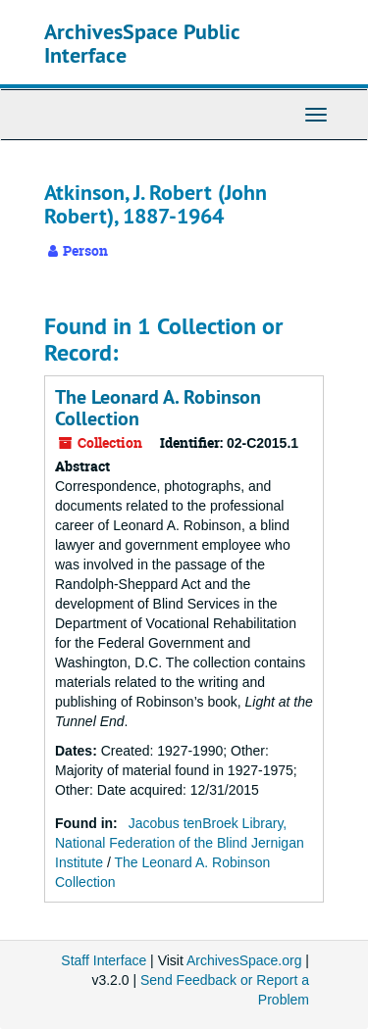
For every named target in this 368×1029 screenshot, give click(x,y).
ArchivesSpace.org (244, 960)
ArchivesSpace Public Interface (141, 43)
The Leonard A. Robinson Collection (158, 407)
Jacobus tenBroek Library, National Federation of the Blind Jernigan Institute (179, 842)
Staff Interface (103, 960)
